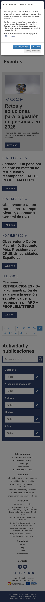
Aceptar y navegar (21, 47)
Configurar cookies (33, 51)
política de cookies (9, 36)
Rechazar (36, 47)
